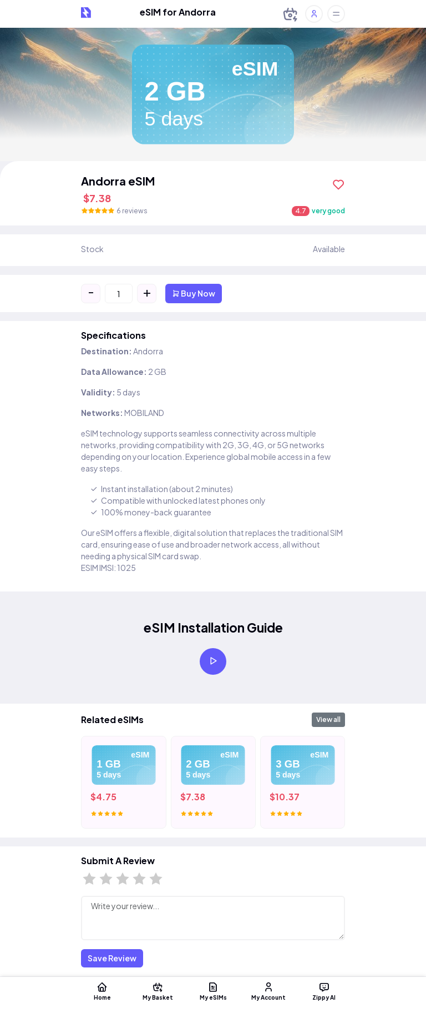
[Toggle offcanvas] (336, 14)
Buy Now (193, 293)
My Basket (157, 990)
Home (102, 990)
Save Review (112, 958)
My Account (268, 990)
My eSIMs (213, 990)
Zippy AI (324, 990)
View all (328, 719)
